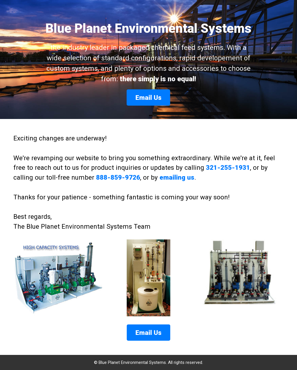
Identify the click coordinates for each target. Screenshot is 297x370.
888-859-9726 (118, 177)
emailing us (177, 177)
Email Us (148, 97)
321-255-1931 (228, 167)
